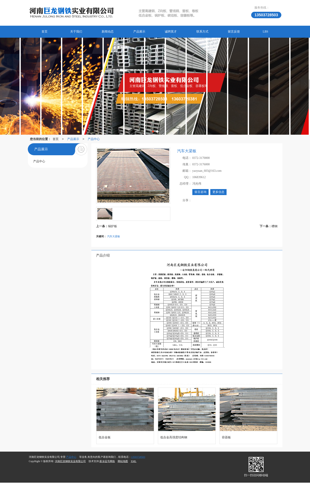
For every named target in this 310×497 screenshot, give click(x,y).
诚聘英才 (171, 31)
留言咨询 (200, 192)
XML (133, 461)
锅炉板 (112, 226)
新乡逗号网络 (107, 461)
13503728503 (138, 456)
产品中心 (94, 139)
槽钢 (274, 226)
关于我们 (76, 31)
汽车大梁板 (113, 236)
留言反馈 (234, 31)
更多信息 (218, 192)
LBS (265, 31)
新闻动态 (108, 31)
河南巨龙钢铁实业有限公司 (70, 461)
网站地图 (123, 461)
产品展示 (139, 31)
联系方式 (202, 31)
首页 (44, 31)
